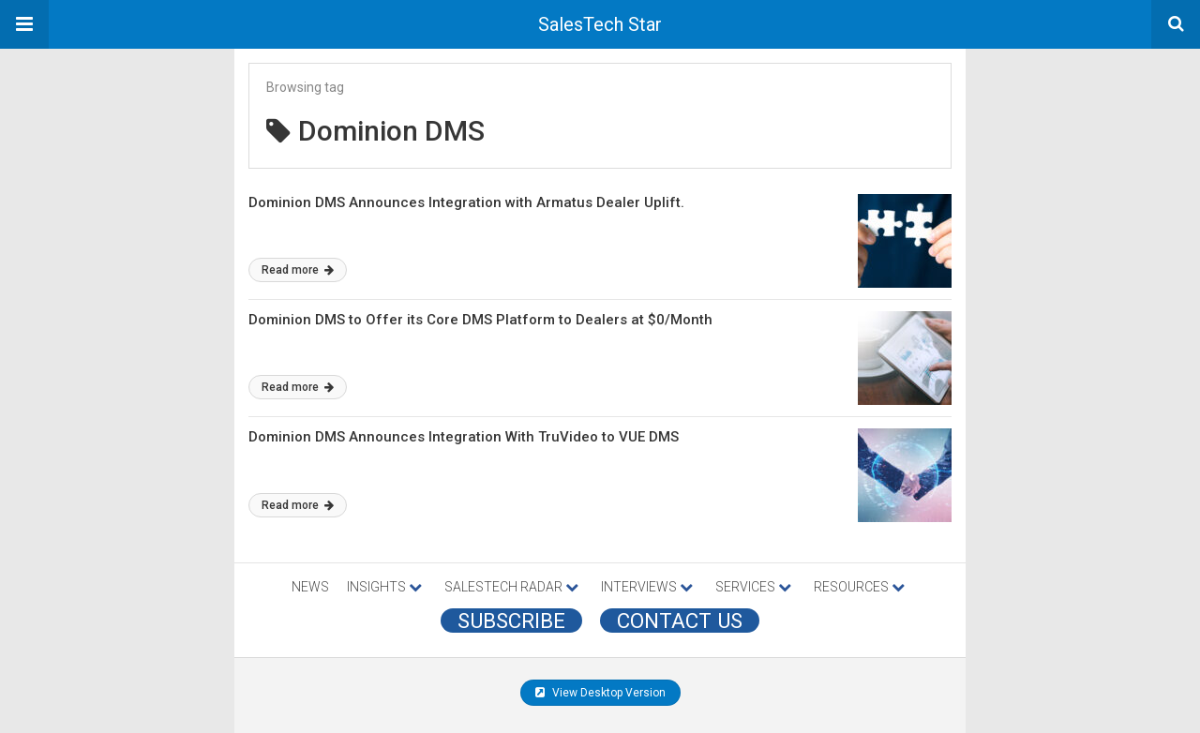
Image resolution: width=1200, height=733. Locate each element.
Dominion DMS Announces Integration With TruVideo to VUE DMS (463, 436)
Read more (298, 270)
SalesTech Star (600, 24)
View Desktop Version (600, 692)
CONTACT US (679, 620)
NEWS (310, 586)
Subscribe (511, 620)
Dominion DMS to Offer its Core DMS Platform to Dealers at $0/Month (480, 319)
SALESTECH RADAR (511, 586)
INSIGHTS (384, 586)
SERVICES (753, 586)
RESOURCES (859, 586)
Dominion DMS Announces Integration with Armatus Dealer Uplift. (466, 202)
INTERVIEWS (647, 586)
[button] (24, 24)
